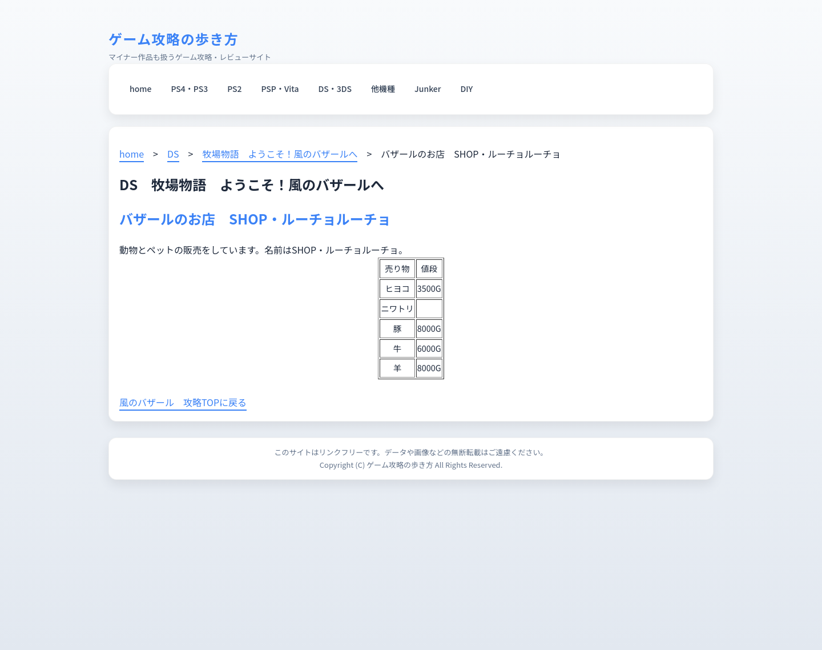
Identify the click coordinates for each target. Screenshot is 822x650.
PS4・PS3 (189, 88)
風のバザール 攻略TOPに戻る (183, 402)
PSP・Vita (280, 88)
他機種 (383, 88)
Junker (427, 88)
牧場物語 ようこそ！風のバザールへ (279, 154)
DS (173, 154)
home (140, 88)
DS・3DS (335, 88)
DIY (467, 88)
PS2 (234, 88)
